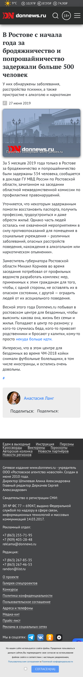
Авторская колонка (18, 451)
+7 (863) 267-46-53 (17, 564)
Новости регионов (17, 454)
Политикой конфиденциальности (57, 661)
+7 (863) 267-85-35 (17, 560)
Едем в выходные (16, 444)
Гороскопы (59, 447)
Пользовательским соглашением (23, 661)
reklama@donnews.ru (19, 544)
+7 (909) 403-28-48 (17, 539)
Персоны (67, 444)
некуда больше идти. (34, 338)
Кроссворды (12, 447)
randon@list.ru (14, 569)
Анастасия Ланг (30, 398)
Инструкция (45, 444)
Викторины (36, 447)
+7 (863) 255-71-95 (17, 535)
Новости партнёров (53, 451)
